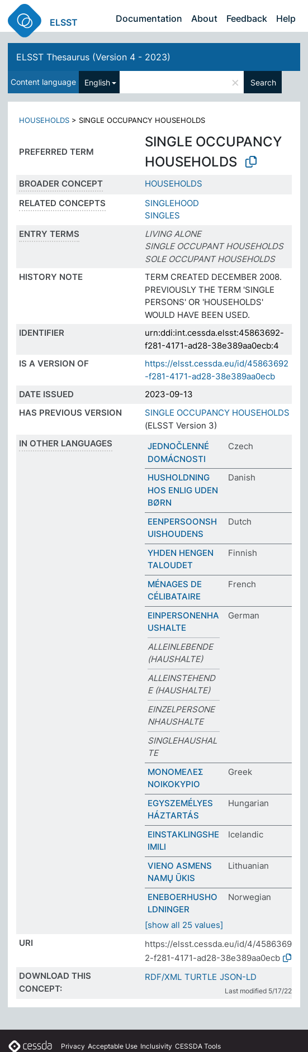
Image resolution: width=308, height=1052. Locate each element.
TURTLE (200, 977)
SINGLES (162, 215)
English (97, 82)
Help (286, 18)
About (204, 18)
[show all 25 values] (184, 925)
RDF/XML (163, 977)
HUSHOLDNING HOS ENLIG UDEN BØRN (183, 490)
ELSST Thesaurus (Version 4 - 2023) (93, 57)
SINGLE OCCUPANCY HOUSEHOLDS (217, 412)
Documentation (149, 18)
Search (263, 82)
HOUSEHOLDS (44, 120)
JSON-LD (238, 977)
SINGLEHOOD (172, 203)
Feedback (246, 18)
